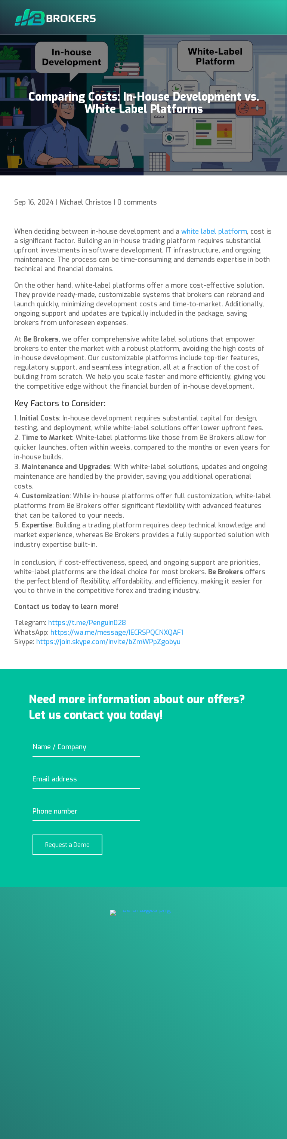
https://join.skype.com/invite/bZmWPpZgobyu (108, 641)
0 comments (137, 202)
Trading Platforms (43, 981)
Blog (21, 1048)
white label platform (214, 231)
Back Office (31, 994)
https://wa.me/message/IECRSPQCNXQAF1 (116, 632)
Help (21, 1021)
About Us (28, 1035)
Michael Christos (85, 202)
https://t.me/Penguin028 (87, 622)
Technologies (35, 1008)
